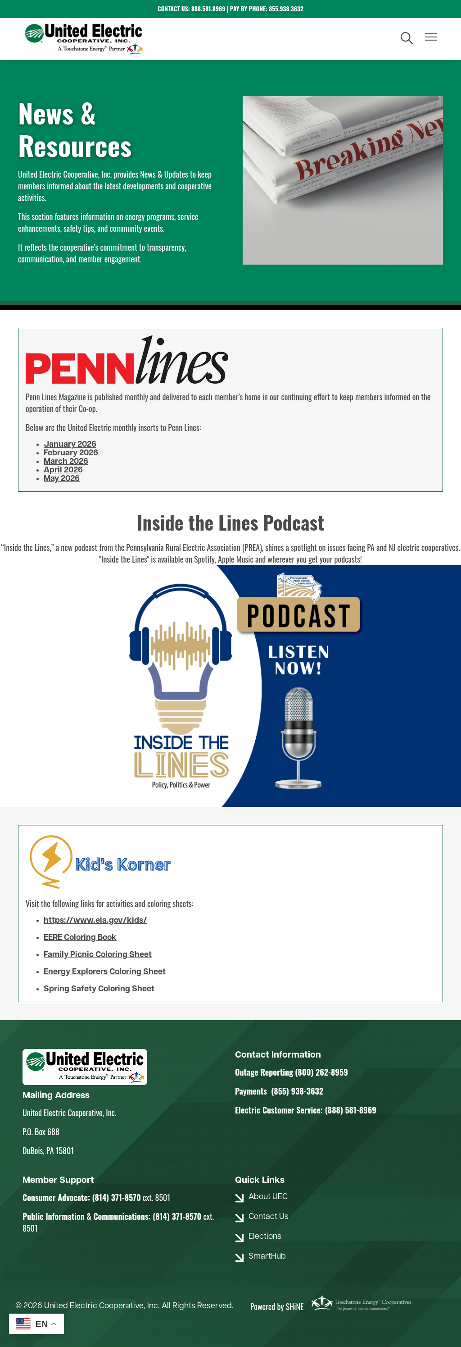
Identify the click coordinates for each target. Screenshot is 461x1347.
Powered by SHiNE (276, 1306)
